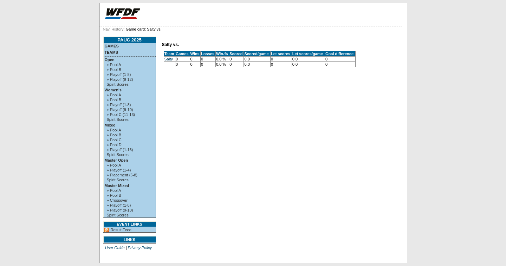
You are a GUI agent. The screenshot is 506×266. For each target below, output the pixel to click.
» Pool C (114, 140)
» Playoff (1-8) (119, 74)
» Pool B (114, 69)
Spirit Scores (118, 84)
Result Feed (121, 230)
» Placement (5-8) (122, 175)
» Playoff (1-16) (120, 150)
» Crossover (117, 200)
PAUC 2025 (129, 40)
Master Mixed (117, 185)
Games (112, 46)
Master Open (116, 160)
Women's (113, 90)
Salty (168, 59)
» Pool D (114, 145)
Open (110, 60)
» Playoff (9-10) (120, 110)
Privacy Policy (140, 248)
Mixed (110, 125)
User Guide (115, 248)
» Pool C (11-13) (121, 114)
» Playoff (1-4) (119, 170)
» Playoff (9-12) (120, 79)
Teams (111, 52)
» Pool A (114, 65)
